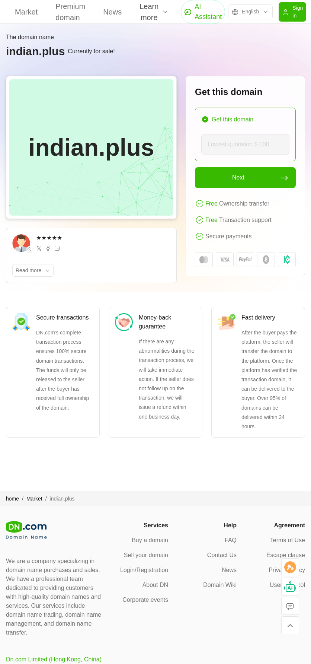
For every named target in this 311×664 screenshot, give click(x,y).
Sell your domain (146, 555)
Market (26, 12)
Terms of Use (287, 540)
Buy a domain (150, 540)
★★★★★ (49, 238)
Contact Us (222, 555)
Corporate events (145, 600)
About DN (155, 585)
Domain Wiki (220, 585)
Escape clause (285, 555)
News (112, 12)
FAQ (231, 540)
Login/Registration (144, 570)
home (12, 499)
